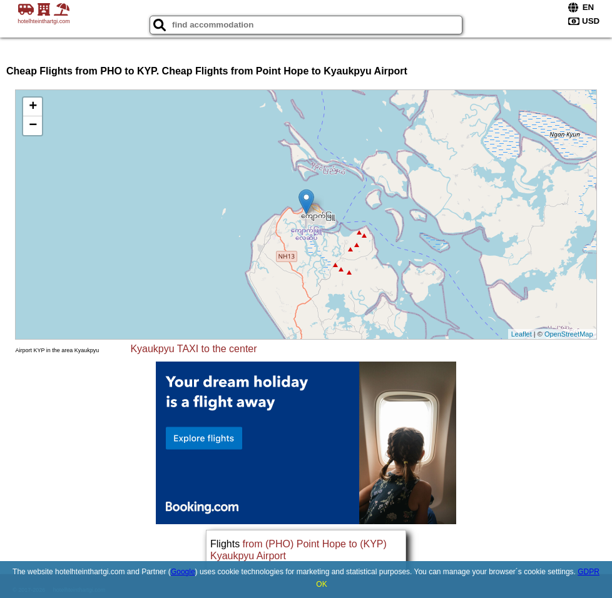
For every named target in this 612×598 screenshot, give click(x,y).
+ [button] (33, 107)
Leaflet (521, 334)
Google (183, 571)
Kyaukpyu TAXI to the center (193, 348)
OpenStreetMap (568, 334)
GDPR (588, 571)
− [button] (33, 125)
